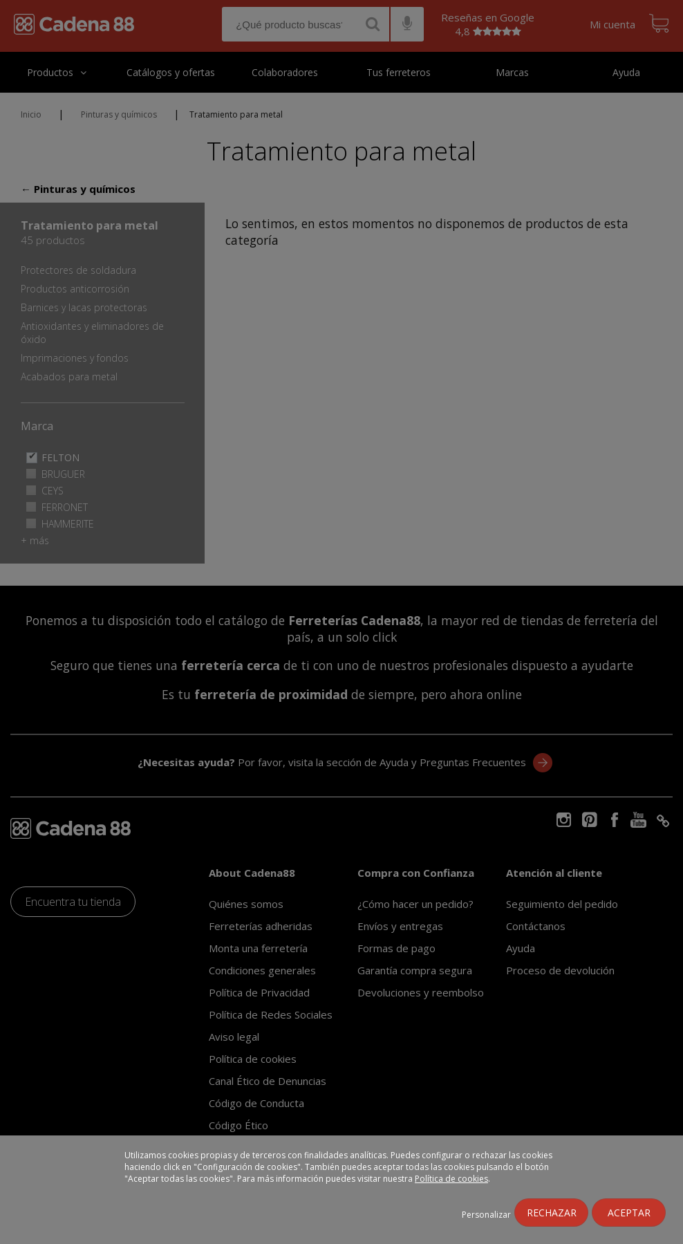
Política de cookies (451, 1179)
